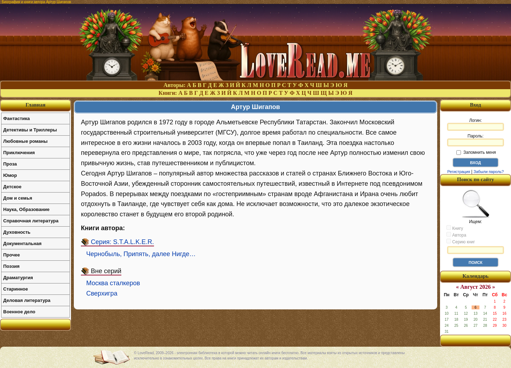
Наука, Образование (26, 209)
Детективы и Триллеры (30, 129)
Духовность (17, 232)
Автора (456, 235)
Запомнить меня (476, 152)
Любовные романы (25, 141)
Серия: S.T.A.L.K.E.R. (122, 241)
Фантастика (16, 118)
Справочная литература (31, 220)
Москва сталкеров (113, 283)
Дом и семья (17, 198)
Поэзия (11, 266)
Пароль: (475, 140)
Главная (35, 105)
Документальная (22, 243)
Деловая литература (26, 300)
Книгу (454, 228)
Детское (12, 186)
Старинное (15, 289)
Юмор (10, 175)
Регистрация (458, 171)
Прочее (11, 255)
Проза (10, 164)
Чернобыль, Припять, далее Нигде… (141, 254)
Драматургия (18, 277)
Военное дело (19, 311)
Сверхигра (101, 293)
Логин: (475, 124)
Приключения (19, 152)
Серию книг (460, 241)
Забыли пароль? (489, 171)
